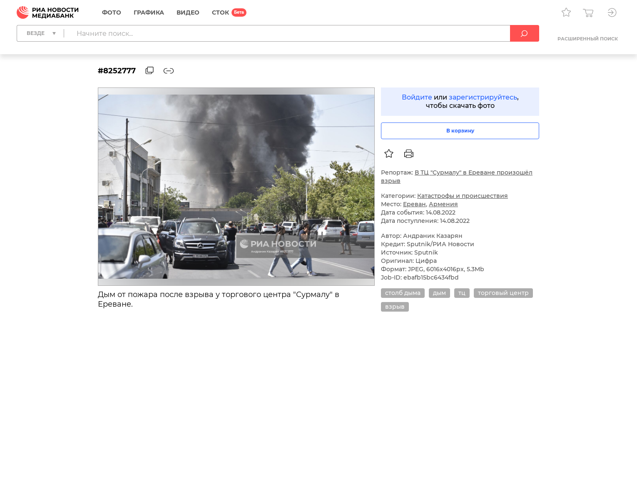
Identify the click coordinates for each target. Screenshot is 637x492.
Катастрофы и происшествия (462, 196)
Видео (188, 12)
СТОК (220, 12)
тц (461, 293)
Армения (443, 204)
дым (439, 293)
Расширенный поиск (587, 39)
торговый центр (503, 293)
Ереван (414, 204)
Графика (149, 12)
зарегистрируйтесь (483, 97)
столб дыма (403, 293)
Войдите (417, 97)
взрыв (395, 306)
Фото (111, 12)
